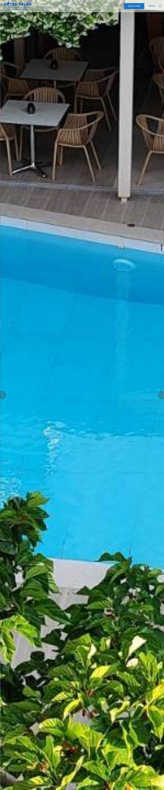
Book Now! (134, 6)
